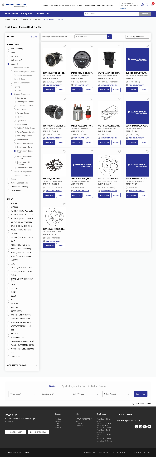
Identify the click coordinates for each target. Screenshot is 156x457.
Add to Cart (49, 90)
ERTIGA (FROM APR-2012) (20, 268)
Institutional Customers (104, 441)
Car (52, 386)
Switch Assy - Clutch (23, 143)
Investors (58, 421)
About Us (39, 13)
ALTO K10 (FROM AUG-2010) (21, 211)
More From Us (77, 5)
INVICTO (13, 288)
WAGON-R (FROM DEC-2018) (21, 345)
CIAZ (11, 241)
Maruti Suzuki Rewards (104, 428)
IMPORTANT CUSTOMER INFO (95, 5)
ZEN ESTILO (14, 356)
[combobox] (141, 36)
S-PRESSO (13, 307)
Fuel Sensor (20, 117)
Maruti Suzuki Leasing (104, 439)
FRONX (12, 275)
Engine (12, 179)
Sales (61, 5)
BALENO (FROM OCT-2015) (20, 226)
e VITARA (13, 260)
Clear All (34, 37)
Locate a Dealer (16, 432)
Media (57, 426)
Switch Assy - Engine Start (24, 152)
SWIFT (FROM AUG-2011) (19, 315)
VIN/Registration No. (73, 386)
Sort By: (130, 36)
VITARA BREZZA (16, 337)
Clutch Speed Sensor (24, 102)
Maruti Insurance (102, 426)
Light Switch (20, 121)
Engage (110, 5)
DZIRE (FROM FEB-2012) (19, 245)
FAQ (49, 13)
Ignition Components (20, 83)
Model (15, 13)
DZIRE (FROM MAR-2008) (19, 249)
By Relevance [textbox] (138, 37)
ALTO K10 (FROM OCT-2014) (20, 218)
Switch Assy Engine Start (53, 19)
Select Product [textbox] (110, 394)
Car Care (13, 56)
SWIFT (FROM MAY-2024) (19, 326)
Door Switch (20, 109)
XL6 (11, 353)
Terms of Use (89, 453)
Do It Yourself (15, 60)
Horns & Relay (18, 79)
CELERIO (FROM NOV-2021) (20, 237)
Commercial (79, 426)
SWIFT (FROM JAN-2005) (19, 322)
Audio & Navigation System (23, 71)
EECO (11, 264)
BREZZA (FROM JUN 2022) (20, 230)
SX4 (11, 330)
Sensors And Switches (32, 19)
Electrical (16, 19)
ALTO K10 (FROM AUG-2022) (21, 215)
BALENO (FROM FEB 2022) (20, 222)
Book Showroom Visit (38, 432)
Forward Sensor (21, 113)
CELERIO (13, 234)
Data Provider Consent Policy (111, 453)
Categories (26, 13)
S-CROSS (13, 303)
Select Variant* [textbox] (48, 394)
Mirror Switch (20, 124)
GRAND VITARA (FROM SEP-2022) (20, 280)
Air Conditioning (15, 49)
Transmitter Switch (23, 168)
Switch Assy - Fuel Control (23, 157)
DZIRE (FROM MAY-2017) (19, 252)
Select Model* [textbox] (15, 394)
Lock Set (16, 90)
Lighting (15, 87)
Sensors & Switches (20, 94)
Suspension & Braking (18, 187)
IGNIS (11, 285)
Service (68, 5)
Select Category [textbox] (79, 394)
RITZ (11, 300)
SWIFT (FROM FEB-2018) (19, 319)
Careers (57, 423)
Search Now (140, 394)
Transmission (14, 190)
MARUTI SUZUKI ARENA (84, 419)
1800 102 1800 (127, 4)
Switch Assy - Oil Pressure (22, 163)
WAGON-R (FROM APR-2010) (21, 341)
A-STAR (12, 203)
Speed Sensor (21, 139)
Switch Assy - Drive (23, 147)
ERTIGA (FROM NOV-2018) (20, 271)
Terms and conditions (141, 404)
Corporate (53, 5)
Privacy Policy (134, 453)
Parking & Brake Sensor (24, 128)
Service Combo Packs (18, 183)
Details (60, 90)
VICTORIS (13, 334)
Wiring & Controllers (20, 175)
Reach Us (58, 428)
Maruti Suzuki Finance (104, 423)
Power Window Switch (24, 132)
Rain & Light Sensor (23, 136)
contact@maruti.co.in (129, 5)
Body (11, 52)
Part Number (99, 386)
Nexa (77, 421)
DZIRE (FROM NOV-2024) (19, 256)
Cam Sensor (20, 98)
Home (46, 5)
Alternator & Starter (20, 68)
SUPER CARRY (15, 311)
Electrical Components (21, 75)
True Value (79, 423)
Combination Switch (23, 105)
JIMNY (12, 292)
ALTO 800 (13, 207)
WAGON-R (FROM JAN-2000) (21, 349)
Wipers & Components (21, 171)
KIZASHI (12, 296)
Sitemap (147, 453)
